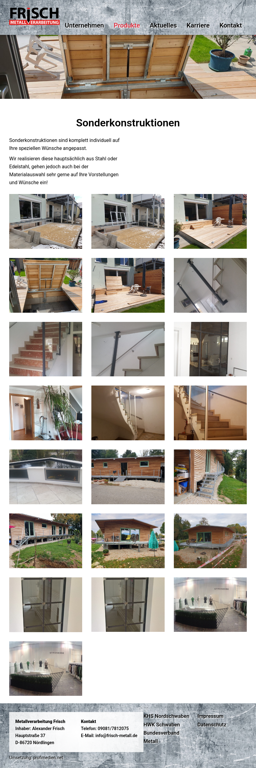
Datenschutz (211, 724)
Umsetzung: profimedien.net (36, 757)
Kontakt (231, 25)
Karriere (198, 25)
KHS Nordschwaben (166, 716)
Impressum (210, 716)
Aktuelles (163, 25)
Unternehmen (84, 25)
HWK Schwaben (161, 724)
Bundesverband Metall (161, 737)
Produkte (127, 25)
